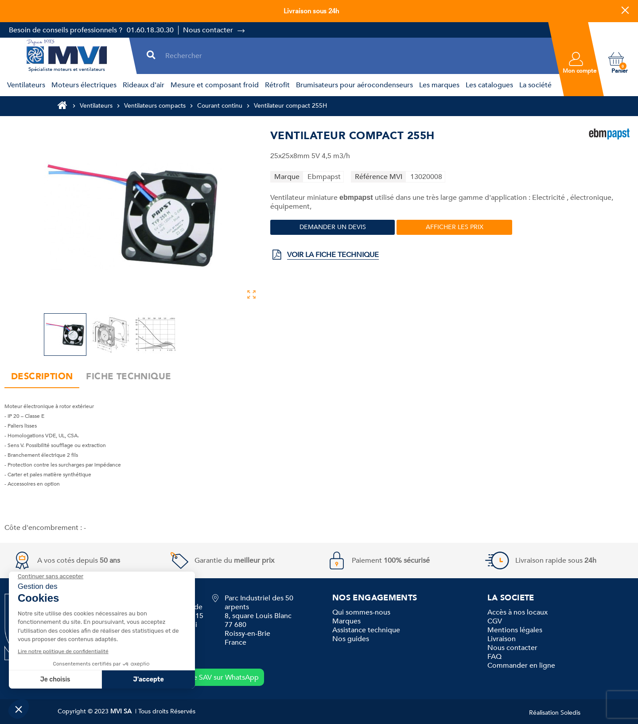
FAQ (494, 657)
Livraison (501, 639)
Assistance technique (366, 630)
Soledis (570, 712)
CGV (494, 621)
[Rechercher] (356, 55)
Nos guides (350, 639)
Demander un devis (333, 227)
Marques (346, 621)
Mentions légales (514, 630)
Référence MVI (378, 177)
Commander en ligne (521, 665)
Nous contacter (208, 30)
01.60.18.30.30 (150, 30)
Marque (287, 177)
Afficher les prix (454, 227)
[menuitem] (25, 85)
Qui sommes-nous (361, 612)
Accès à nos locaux (517, 612)
